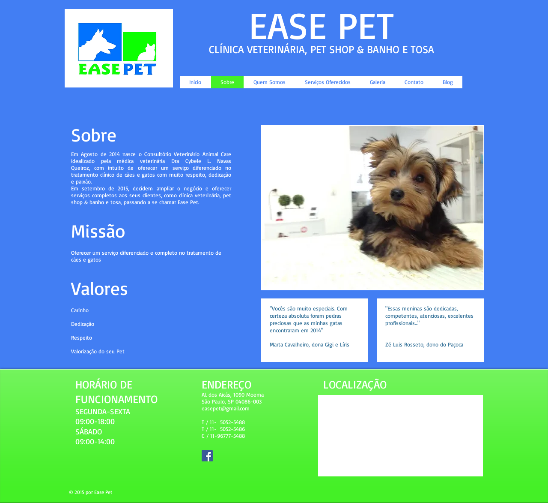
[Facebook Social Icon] (207, 455)
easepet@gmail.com (226, 408)
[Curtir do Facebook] (430, 66)
